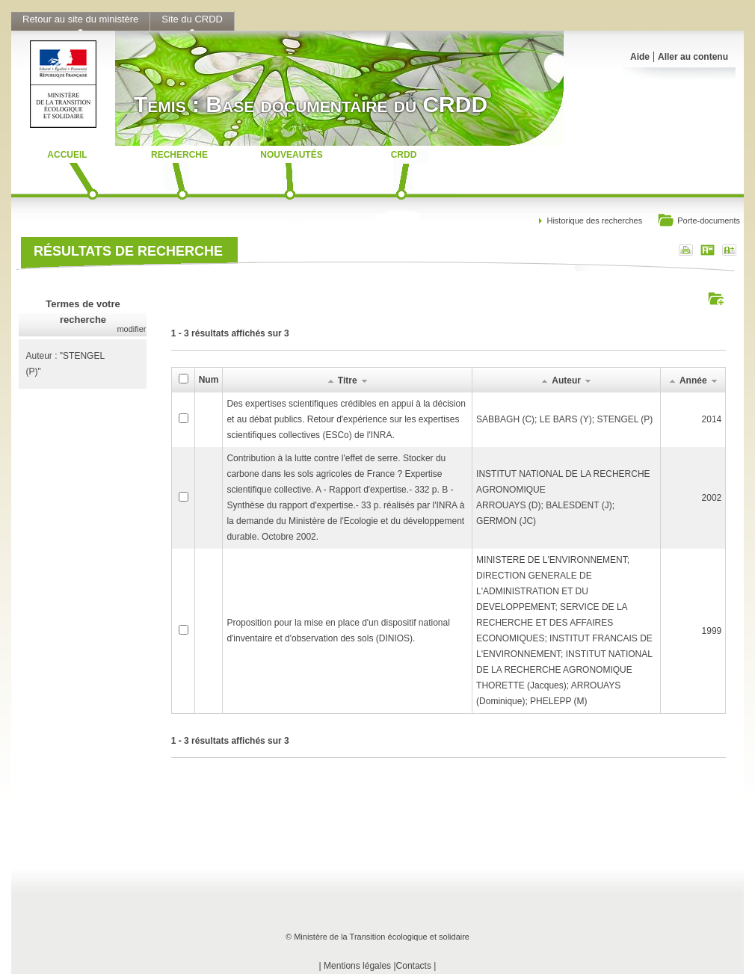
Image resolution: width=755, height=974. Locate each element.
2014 (712, 419)
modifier (131, 328)
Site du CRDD (192, 19)
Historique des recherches (594, 220)
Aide (640, 57)
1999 (712, 631)
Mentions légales (357, 966)
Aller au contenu (693, 57)
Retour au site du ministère (80, 19)
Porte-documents (698, 221)
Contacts (413, 966)
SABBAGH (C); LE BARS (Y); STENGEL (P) (564, 419)
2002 (712, 498)
